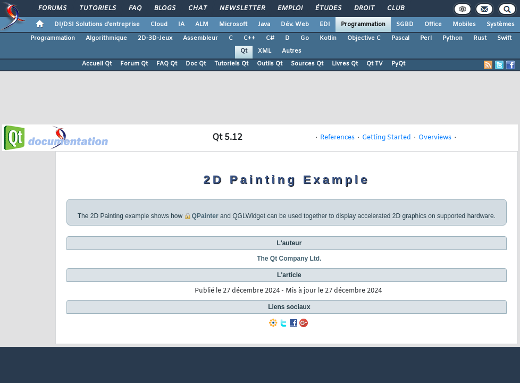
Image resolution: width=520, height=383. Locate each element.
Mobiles (464, 24)
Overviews (434, 138)
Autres (291, 51)
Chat (197, 8)
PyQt (398, 64)
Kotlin (328, 38)
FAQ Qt (166, 64)
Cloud (158, 24)
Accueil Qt (97, 64)
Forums (52, 8)
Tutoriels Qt (231, 64)
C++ (249, 38)
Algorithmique (106, 38)
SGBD (405, 24)
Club (395, 8)
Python (452, 38)
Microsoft (233, 24)
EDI (325, 24)
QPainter (205, 216)
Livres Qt (345, 64)
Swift (504, 38)
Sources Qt (307, 64)
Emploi (289, 8)
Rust (480, 38)
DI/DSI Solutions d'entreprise (97, 24)
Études (328, 8)
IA (181, 24)
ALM (201, 24)
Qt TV (374, 64)
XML (264, 51)
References (337, 138)
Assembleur (200, 38)
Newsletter (241, 8)
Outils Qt (269, 64)
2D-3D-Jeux (155, 38)
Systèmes (501, 24)
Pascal (400, 38)
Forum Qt (134, 64)
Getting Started (386, 138)
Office (433, 24)
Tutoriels (97, 8)
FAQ (134, 8)
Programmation (363, 24)
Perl (426, 38)
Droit (364, 8)
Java (264, 24)
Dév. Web (295, 24)
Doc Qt (196, 64)
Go (304, 38)
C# (270, 38)
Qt (243, 51)
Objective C (364, 38)
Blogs (164, 8)
